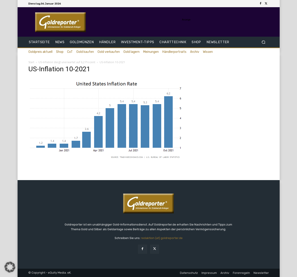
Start (31, 62)
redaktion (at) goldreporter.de (162, 238)
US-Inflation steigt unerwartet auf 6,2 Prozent (67, 62)
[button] (263, 42)
